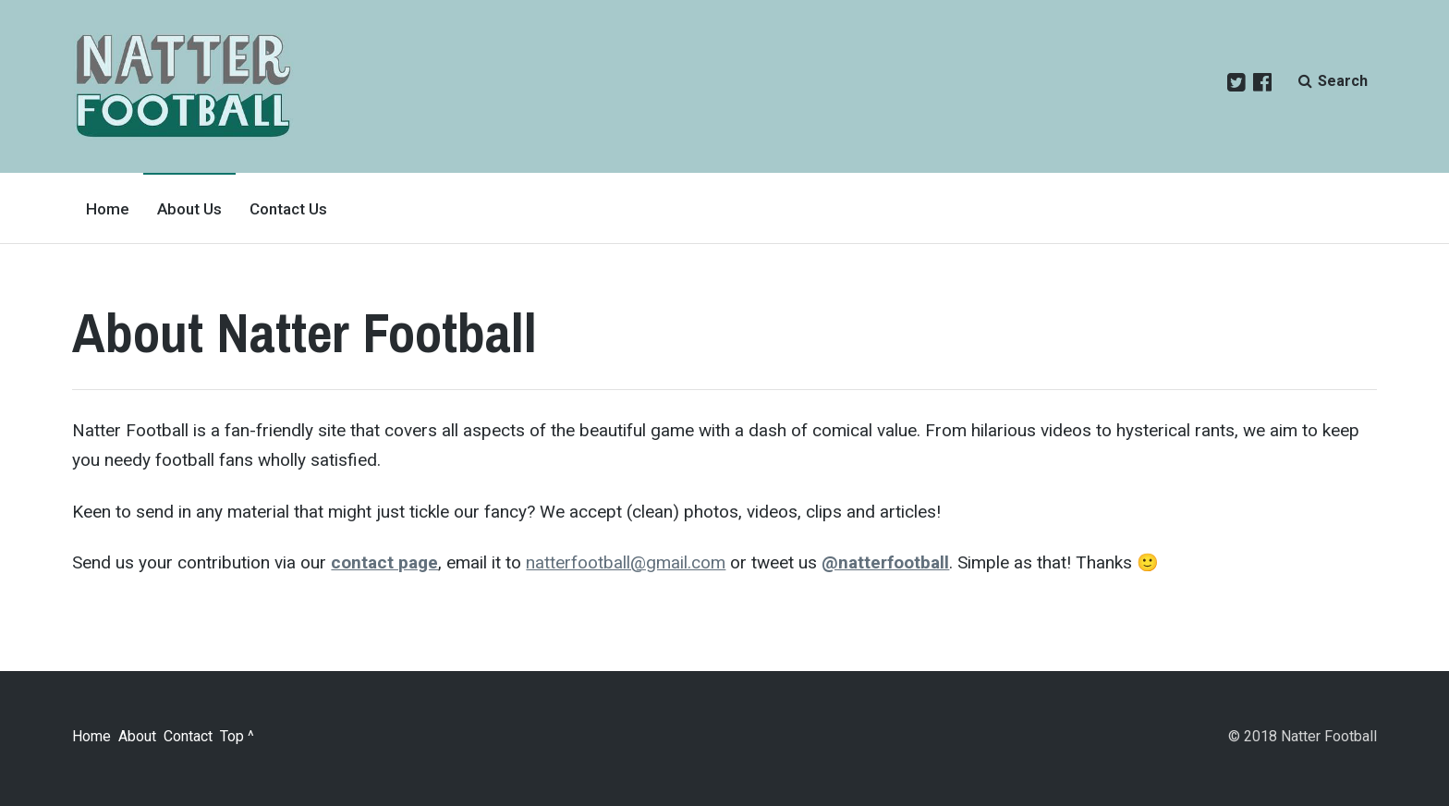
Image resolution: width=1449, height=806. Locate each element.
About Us (189, 209)
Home (107, 209)
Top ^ (237, 736)
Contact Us (288, 209)
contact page (384, 562)
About (137, 736)
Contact (188, 736)
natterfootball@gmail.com (625, 562)
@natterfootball (885, 562)
